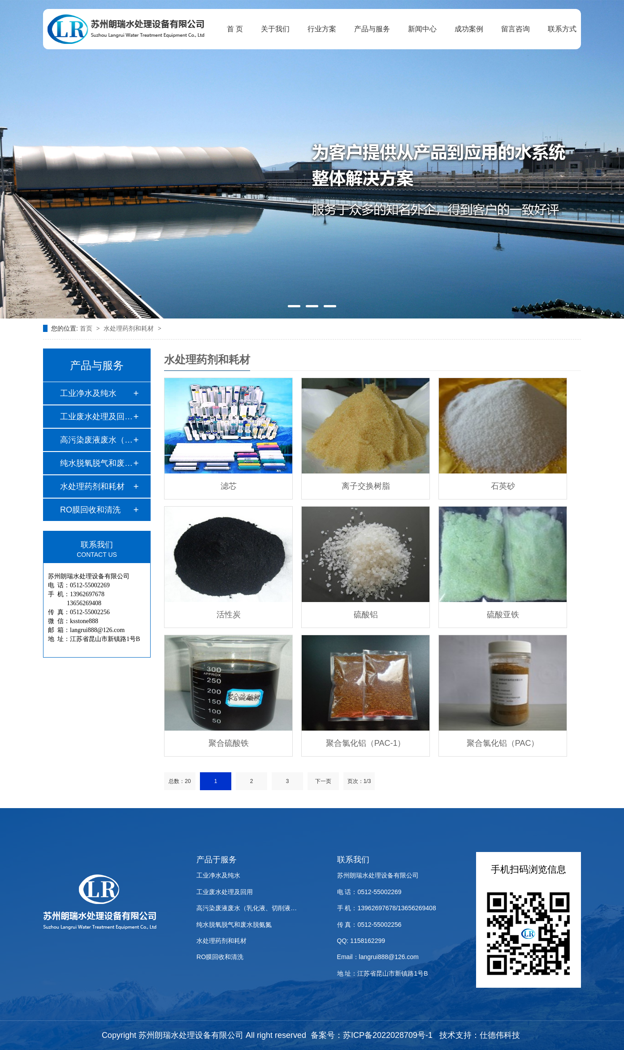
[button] (294, 306)
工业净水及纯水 (88, 393)
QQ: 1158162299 (361, 940)
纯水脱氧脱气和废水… (96, 463)
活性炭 (229, 614)
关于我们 (275, 29)
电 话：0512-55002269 (369, 891)
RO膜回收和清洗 (90, 509)
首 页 (235, 29)
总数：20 (180, 781)
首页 (87, 328)
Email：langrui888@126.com (378, 956)
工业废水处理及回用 (224, 891)
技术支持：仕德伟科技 (479, 1035)
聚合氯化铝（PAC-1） (366, 743)
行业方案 (322, 29)
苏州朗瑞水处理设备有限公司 (378, 875)
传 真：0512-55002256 (369, 924)
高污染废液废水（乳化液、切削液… (246, 908)
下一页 (323, 781)
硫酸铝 (366, 614)
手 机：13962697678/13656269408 (386, 908)
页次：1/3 (359, 781)
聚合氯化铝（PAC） (503, 743)
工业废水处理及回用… (96, 416)
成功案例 (469, 29)
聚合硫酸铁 (228, 743)
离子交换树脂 (366, 486)
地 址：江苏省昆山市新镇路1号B (382, 973)
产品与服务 (372, 29)
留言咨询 (515, 29)
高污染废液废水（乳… (96, 439)
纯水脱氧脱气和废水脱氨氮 (234, 924)
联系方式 (562, 29)
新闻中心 (422, 29)
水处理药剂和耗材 (130, 328)
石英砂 (503, 486)
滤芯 (229, 486)
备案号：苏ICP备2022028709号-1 (372, 1035)
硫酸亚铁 (503, 614)
